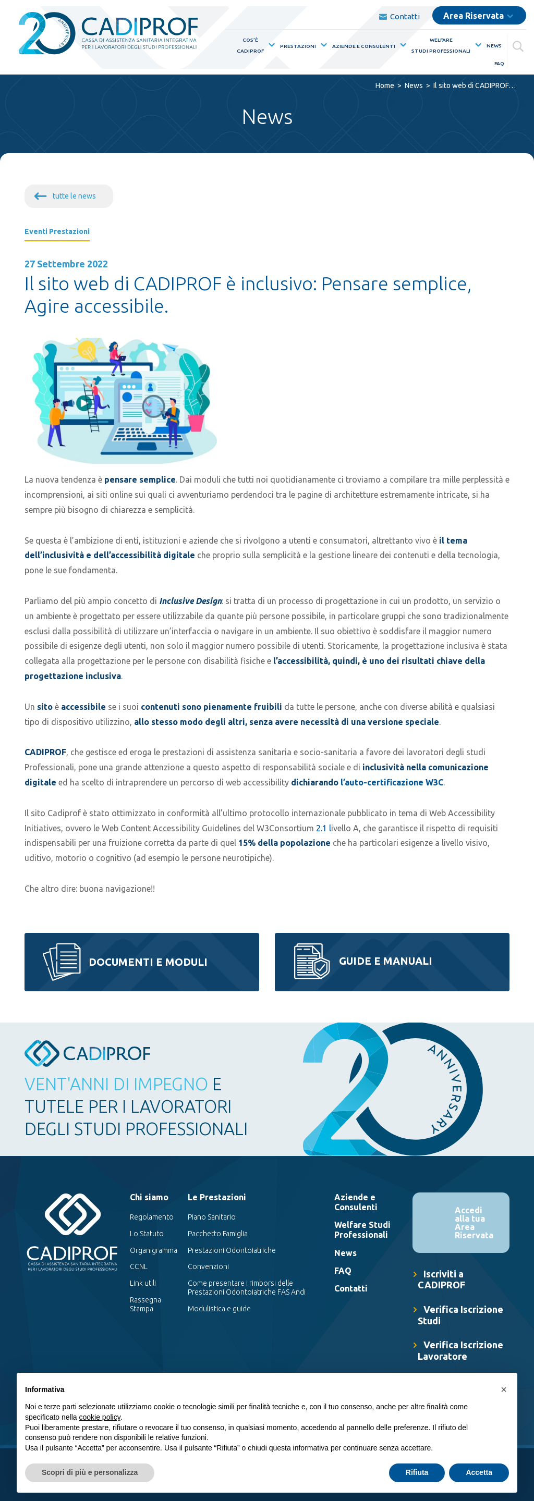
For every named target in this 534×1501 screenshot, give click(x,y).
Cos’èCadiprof (250, 45)
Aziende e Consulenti (363, 46)
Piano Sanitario (212, 1217)
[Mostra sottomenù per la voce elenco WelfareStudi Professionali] (476, 45)
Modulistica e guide (219, 1309)
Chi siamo (149, 1197)
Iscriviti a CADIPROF (441, 1279)
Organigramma (153, 1250)
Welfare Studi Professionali (362, 1229)
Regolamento (152, 1217)
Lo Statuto (147, 1233)
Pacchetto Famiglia (218, 1233)
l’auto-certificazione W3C (392, 782)
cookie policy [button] (99, 1417)
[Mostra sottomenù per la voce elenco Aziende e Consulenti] (401, 45)
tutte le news (74, 196)
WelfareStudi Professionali (440, 45)
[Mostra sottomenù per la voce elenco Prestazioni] (321, 45)
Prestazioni (298, 46)
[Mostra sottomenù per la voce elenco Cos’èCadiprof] (269, 45)
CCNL (139, 1266)
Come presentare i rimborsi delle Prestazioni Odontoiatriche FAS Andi (247, 1287)
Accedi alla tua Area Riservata (474, 1222)
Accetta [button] (479, 1472)
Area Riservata (473, 15)
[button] (503, 1389)
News (494, 45)
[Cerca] (519, 44)
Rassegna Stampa (145, 1304)
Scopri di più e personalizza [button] (90, 1472)
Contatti (399, 16)
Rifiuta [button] (417, 1472)
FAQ (499, 63)
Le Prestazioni (217, 1197)
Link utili (143, 1283)
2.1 (321, 828)
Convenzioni (208, 1266)
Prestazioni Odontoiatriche (232, 1250)
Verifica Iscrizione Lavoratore (460, 1350)
